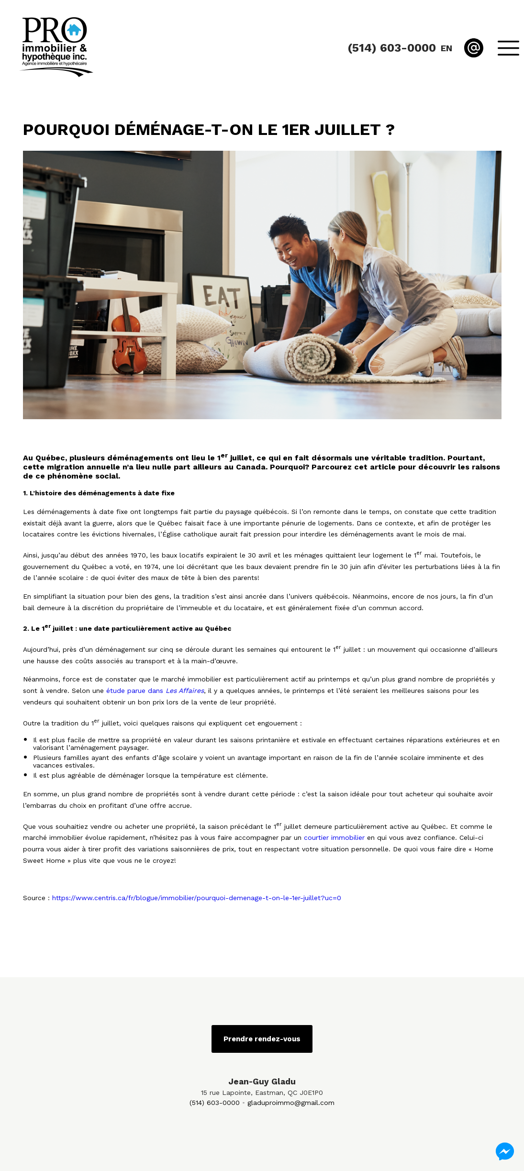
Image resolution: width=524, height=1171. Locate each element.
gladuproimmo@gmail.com (290, 1102)
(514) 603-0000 (215, 1102)
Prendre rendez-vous (262, 1039)
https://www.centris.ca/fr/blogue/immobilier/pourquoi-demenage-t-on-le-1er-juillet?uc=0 (196, 898)
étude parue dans (155, 690)
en (446, 48)
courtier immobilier (334, 837)
